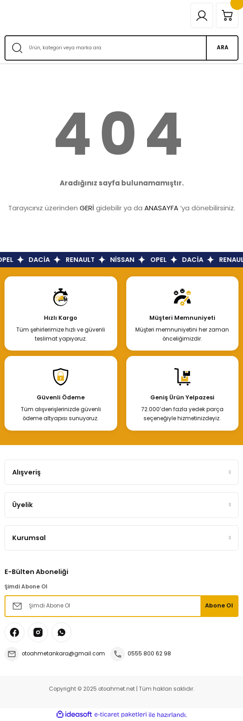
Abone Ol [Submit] (219, 605)
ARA (223, 47)
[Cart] (227, 15)
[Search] (121, 48)
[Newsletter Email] (121, 606)
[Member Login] (202, 15)
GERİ (87, 208)
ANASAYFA (161, 208)
